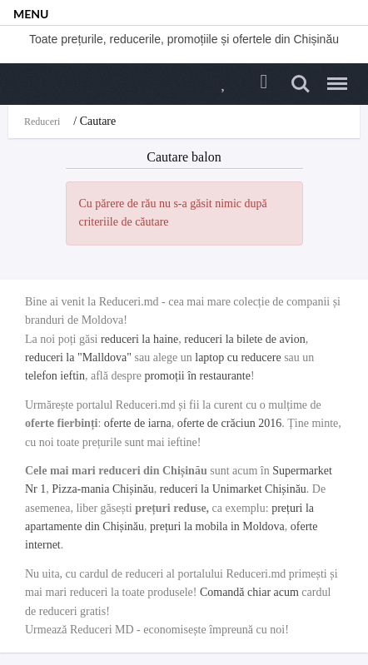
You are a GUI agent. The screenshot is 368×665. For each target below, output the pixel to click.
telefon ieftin (55, 376)
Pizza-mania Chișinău (102, 489)
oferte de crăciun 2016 (229, 423)
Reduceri (42, 121)
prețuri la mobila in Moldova (217, 526)
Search (300, 84)
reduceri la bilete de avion (244, 339)
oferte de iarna (138, 423)
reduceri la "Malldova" (78, 357)
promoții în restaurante (197, 376)
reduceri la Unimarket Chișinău (233, 489)
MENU (30, 14)
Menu (333, 76)
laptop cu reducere (238, 357)
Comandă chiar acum (249, 592)
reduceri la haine (139, 339)
